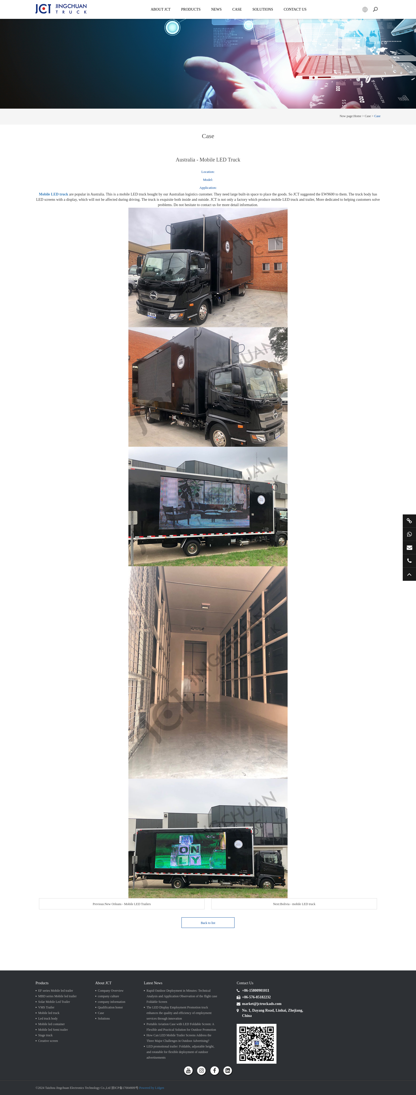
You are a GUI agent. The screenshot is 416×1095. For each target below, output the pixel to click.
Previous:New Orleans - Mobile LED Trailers (122, 904)
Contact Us (295, 9)
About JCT (161, 9)
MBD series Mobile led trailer (57, 996)
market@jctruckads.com (409, 547)
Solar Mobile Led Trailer (54, 1002)
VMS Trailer (46, 1007)
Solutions (104, 1018)
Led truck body (48, 1018)
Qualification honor (110, 1007)
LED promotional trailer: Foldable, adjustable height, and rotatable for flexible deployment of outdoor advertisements (180, 1052)
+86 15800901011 (409, 534)
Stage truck (45, 1035)
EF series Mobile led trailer (55, 990)
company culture (108, 996)
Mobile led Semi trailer (53, 1030)
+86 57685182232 (409, 560)
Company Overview (111, 990)
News (216, 9)
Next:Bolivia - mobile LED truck (294, 904)
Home (357, 116)
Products (191, 9)
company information (111, 1002)
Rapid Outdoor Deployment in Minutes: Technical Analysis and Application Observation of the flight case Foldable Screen (181, 996)
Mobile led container (51, 1024)
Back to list (208, 923)
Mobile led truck (48, 1013)
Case (237, 9)
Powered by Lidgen (151, 1088)
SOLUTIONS (262, 9)
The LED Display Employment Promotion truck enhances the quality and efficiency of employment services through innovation (178, 1012)
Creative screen (48, 1041)
